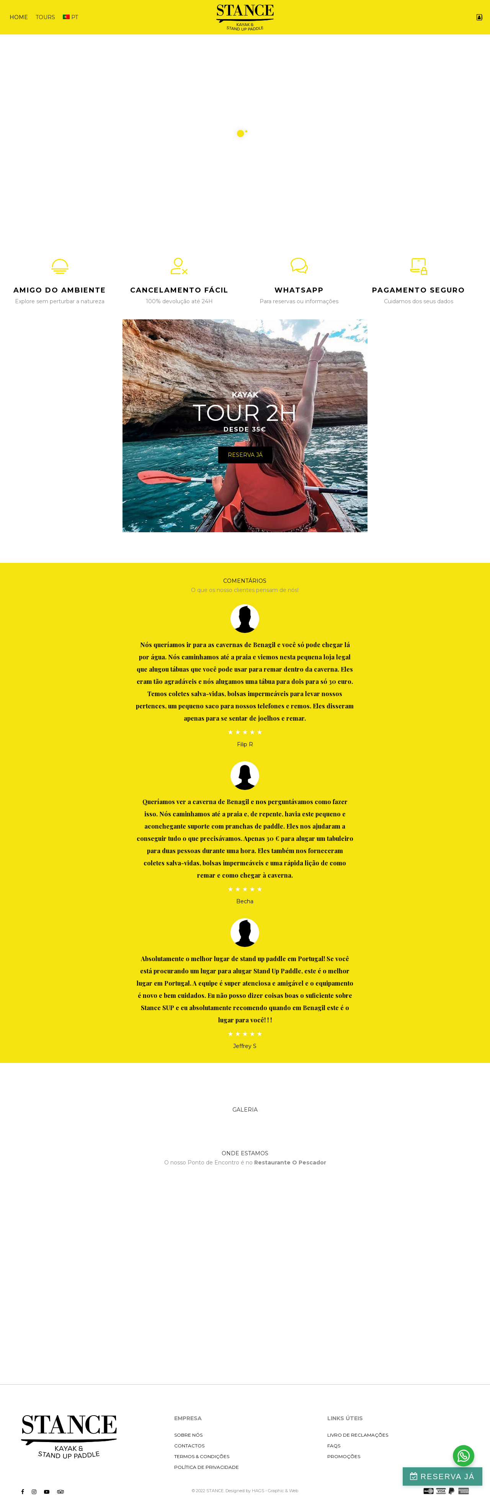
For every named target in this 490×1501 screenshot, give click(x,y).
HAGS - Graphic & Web (275, 1490)
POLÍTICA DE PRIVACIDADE (206, 1467)
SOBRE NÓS (188, 1435)
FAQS (333, 1446)
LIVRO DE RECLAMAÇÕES (357, 1435)
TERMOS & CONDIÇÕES (201, 1456)
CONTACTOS (189, 1446)
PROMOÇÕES (343, 1456)
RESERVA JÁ (447, 1476)
